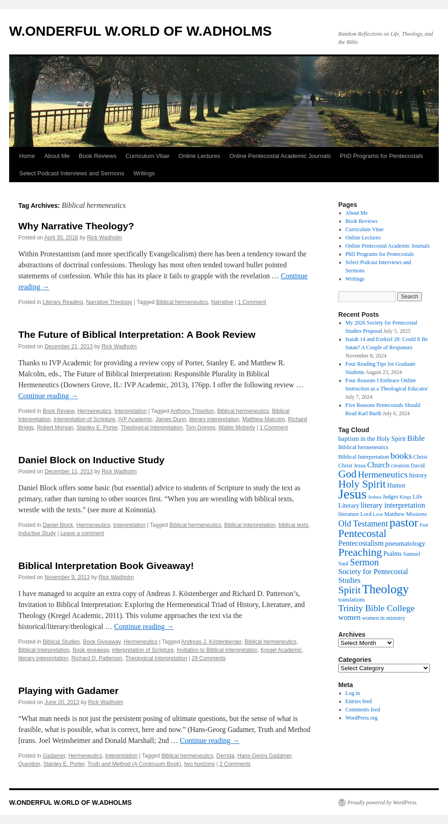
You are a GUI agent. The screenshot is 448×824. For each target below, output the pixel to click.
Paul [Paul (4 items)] (424, 524)
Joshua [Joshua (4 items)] (374, 496)
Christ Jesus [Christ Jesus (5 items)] (352, 465)
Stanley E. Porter (96, 427)
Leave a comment (82, 533)
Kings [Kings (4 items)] (405, 496)
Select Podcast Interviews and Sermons (71, 173)
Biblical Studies (61, 642)
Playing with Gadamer (68, 690)
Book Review (58, 411)
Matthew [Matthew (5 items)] (394, 514)
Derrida (225, 756)
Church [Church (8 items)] (378, 465)
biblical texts (293, 525)
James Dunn (170, 419)
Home (27, 155)
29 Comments (209, 658)
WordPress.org (362, 718)
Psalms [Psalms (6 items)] (392, 553)
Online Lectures (199, 155)
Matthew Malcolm (263, 419)
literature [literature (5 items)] (348, 514)
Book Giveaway (101, 642)
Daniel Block (58, 525)
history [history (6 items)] (418, 475)
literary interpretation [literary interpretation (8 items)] (393, 505)
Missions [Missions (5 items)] (416, 514)
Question (29, 764)
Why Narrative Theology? (76, 226)
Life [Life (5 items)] (417, 496)
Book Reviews (97, 155)
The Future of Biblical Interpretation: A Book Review (137, 334)
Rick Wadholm (104, 237)
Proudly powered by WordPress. (382, 802)
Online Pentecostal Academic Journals (280, 155)
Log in (353, 693)
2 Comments (235, 764)
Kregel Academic (281, 650)
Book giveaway (91, 650)
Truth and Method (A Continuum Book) (134, 764)
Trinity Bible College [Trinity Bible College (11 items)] (376, 608)
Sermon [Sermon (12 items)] (364, 562)
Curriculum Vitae (148, 155)
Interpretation (130, 411)
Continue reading (48, 396)
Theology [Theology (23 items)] (385, 589)
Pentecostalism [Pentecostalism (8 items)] (361, 543)
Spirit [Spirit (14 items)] (349, 590)
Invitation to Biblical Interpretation (217, 650)
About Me (57, 155)
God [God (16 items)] (347, 474)
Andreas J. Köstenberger (211, 642)
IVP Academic (135, 419)
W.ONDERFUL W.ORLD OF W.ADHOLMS (140, 30)
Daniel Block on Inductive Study (91, 460)
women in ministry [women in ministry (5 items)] (383, 618)
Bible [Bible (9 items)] (416, 438)
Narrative (222, 302)
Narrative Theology (109, 302)
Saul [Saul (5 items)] (343, 563)
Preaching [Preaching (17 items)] (360, 552)
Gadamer (54, 756)
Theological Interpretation (151, 427)
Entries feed (359, 701)
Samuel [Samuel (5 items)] (412, 554)
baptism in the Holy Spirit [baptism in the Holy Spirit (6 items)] (372, 438)
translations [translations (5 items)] (351, 599)
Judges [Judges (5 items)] (390, 496)
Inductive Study (37, 533)
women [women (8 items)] (349, 617)
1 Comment (252, 302)
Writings (144, 173)
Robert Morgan (55, 427)
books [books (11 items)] (401, 455)
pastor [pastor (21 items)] (403, 522)
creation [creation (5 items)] (400, 465)
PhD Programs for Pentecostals (381, 155)
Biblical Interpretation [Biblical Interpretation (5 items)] (363, 457)
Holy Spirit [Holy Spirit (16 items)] (362, 484)
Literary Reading (63, 302)
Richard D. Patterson (96, 658)
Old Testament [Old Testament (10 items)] (363, 523)
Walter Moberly (237, 427)
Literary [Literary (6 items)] (348, 505)
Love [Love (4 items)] (378, 514)
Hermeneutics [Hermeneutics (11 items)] (383, 474)
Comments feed (363, 709)
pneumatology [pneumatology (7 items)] (405, 543)
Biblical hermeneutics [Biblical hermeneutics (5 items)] (363, 447)
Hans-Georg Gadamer (264, 756)
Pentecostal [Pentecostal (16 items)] (362, 533)
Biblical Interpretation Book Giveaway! (106, 565)
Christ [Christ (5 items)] (420, 457)
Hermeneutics (94, 411)
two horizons (199, 764)
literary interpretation (214, 419)
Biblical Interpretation (250, 525)
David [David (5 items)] (418, 465)
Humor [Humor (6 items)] (396, 485)
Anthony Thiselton (192, 411)
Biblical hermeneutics (182, 302)
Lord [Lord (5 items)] (365, 514)
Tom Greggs (200, 427)
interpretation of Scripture (84, 419)
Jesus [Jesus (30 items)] (352, 494)
